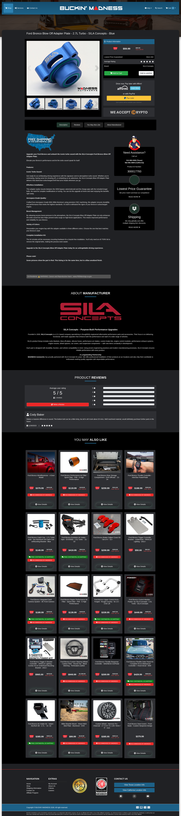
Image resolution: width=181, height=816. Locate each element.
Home (28, 784)
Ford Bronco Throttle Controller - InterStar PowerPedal (140, 476)
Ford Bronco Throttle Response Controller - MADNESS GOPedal (107, 663)
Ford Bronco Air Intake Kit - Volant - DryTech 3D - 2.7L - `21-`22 (41, 725)
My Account (52, 784)
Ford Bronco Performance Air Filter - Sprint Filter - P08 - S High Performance (74, 477)
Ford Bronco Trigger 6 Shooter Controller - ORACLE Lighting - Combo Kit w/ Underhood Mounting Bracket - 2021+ (41, 665)
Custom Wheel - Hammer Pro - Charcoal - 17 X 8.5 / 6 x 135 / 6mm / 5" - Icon (107, 726)
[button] (96, 68)
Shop (8, 8)
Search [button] (158, 8)
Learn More (135, 88)
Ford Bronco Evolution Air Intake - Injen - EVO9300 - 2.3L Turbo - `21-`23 (74, 539)
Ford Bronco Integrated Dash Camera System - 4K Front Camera (41, 600)
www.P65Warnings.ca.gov (82, 276)
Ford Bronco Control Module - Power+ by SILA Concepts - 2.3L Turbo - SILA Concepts (140, 601)
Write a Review (57, 404)
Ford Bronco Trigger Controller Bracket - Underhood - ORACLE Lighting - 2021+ (140, 539)
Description (63, 125)
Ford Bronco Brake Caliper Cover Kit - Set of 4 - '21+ (107, 538)
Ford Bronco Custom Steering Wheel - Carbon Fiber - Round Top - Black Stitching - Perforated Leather (74, 664)
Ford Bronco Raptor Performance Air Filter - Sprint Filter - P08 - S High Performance (74, 601)
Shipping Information (33, 788)
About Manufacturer (114, 125)
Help (148, 8)
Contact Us (32, 8)
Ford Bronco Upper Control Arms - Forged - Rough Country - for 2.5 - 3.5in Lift (106, 601)
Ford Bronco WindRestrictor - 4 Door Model (41, 476)
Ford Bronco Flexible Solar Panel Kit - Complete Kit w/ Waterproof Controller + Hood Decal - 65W (140, 664)
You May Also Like (94, 125)
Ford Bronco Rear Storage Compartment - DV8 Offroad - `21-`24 (106, 477)
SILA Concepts (148, 66)
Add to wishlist (146, 73)
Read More (134, 197)
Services (19, 8)
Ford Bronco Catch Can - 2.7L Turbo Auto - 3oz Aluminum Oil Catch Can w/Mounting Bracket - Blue (41, 539)
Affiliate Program (32, 793)
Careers (51, 790)
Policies (51, 788)
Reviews (77, 125)
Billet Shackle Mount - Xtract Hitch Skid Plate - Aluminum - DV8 (74, 725)
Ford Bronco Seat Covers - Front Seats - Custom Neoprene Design (139, 725)
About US (51, 786)
